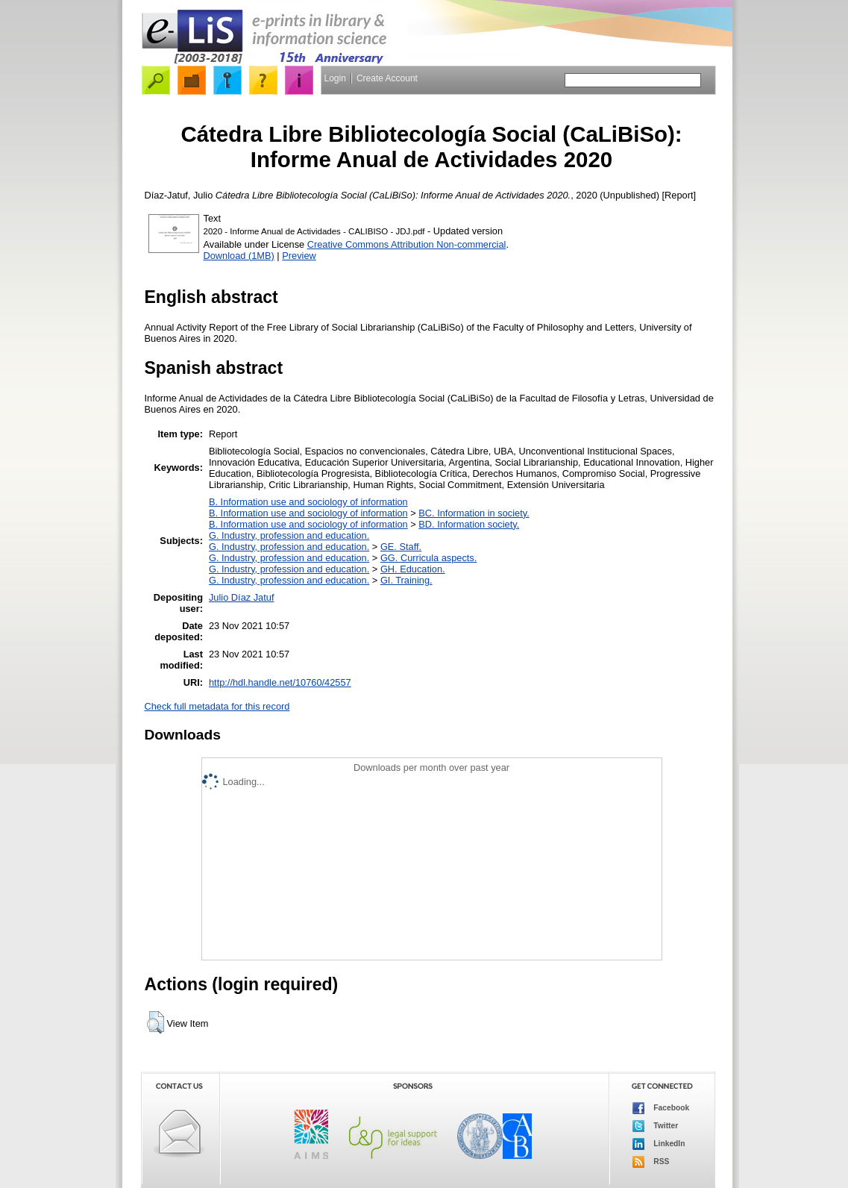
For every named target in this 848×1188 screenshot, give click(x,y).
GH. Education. (412, 569)
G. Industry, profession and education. (289, 535)
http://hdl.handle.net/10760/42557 (280, 682)
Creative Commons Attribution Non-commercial (406, 244)
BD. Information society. (468, 524)
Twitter (655, 1126)
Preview (299, 255)
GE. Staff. (400, 546)
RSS (651, 1162)
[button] (155, 1022)
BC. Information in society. (473, 513)
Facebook (661, 1108)
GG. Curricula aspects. (428, 557)
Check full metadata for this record (217, 706)
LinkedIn (658, 1144)
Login (335, 78)
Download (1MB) (239, 255)
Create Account (387, 78)
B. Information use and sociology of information (308, 501)
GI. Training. (406, 580)
